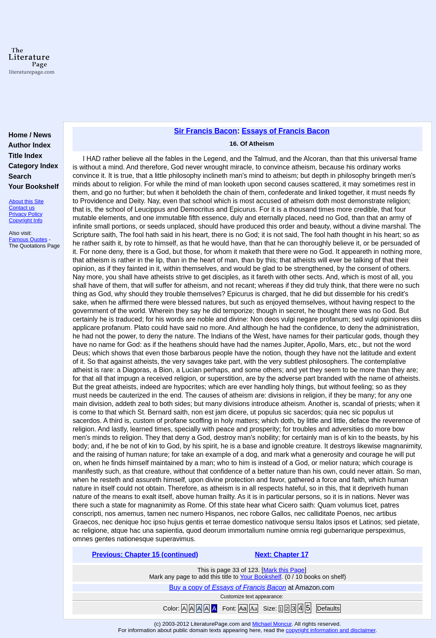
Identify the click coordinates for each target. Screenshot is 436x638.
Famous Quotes (28, 239)
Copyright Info (26, 220)
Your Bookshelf (32, 186)
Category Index (31, 165)
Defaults (328, 608)
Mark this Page (283, 570)
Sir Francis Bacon (205, 131)
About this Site (26, 201)
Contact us (22, 207)
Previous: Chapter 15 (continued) (145, 554)
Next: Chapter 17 (281, 554)
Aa (243, 608)
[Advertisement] (248, 61)
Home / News (28, 135)
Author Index (28, 145)
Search (18, 176)
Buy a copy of (227, 587)
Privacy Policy (26, 214)
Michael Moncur (271, 624)
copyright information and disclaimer (331, 630)
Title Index (23, 155)
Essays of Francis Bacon (285, 131)
